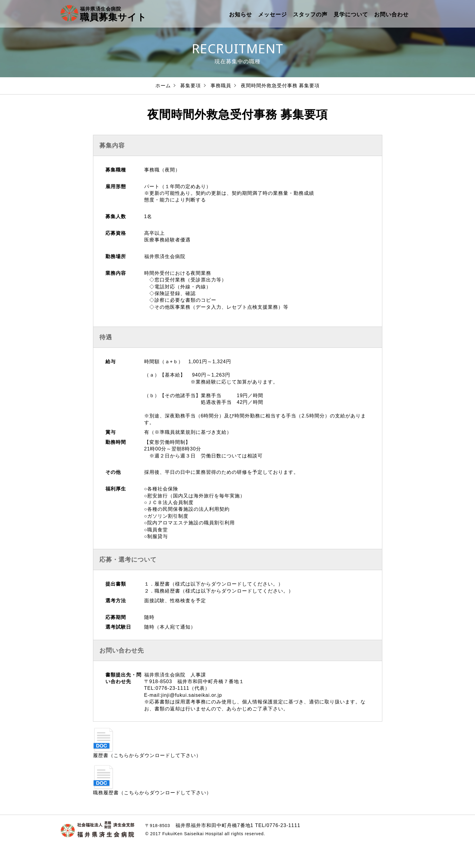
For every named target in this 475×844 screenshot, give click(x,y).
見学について (351, 15)
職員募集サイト (113, 13)
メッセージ (272, 15)
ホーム (163, 85)
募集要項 (190, 85)
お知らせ (240, 15)
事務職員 (221, 85)
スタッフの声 (310, 15)
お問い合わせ (391, 15)
